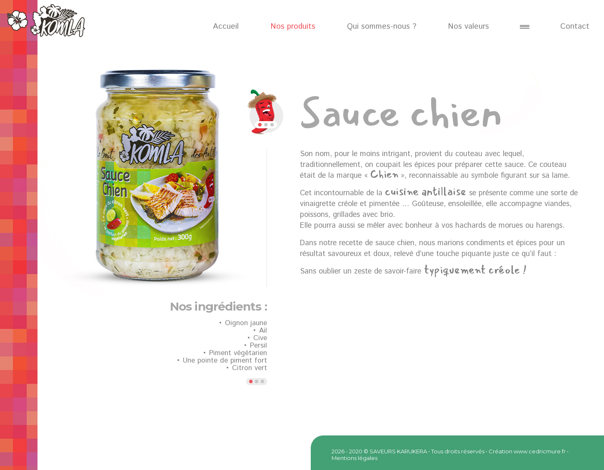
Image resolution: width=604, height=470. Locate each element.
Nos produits (292, 26)
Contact (574, 26)
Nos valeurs (468, 26)
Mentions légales (354, 458)
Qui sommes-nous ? (381, 26)
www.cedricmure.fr (540, 451)
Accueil (226, 26)
